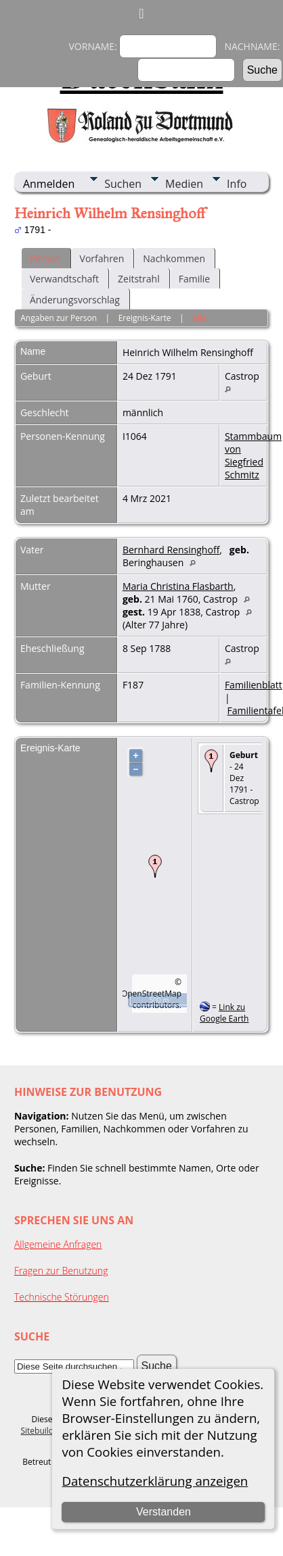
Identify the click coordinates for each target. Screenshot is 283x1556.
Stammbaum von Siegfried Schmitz (253, 455)
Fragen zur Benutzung (61, 1270)
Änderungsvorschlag (75, 299)
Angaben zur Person (58, 318)
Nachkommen (174, 258)
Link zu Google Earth (224, 1012)
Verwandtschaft (64, 278)
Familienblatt (253, 684)
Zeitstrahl (139, 278)
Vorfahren (102, 258)
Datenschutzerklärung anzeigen (155, 1480)
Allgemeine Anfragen (58, 1244)
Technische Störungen (61, 1296)
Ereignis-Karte (144, 318)
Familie (194, 278)
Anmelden (48, 183)
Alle (199, 318)
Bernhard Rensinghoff (171, 549)
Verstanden (163, 1511)
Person (45, 258)
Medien (184, 183)
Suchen (123, 183)
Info (236, 183)
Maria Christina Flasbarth (178, 586)
